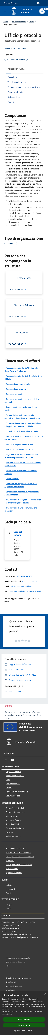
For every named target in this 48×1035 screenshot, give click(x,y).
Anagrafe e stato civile (15, 808)
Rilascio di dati (12, 478)
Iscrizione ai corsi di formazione (19, 449)
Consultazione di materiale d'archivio (22, 431)
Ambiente (10, 860)
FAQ (7, 965)
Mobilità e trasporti (14, 836)
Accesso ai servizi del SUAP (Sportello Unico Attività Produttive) (21, 369)
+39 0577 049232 (30, 581)
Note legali (10, 990)
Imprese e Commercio (15, 820)
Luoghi (9, 904)
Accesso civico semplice (16, 388)
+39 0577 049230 (24, 576)
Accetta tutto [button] (24, 1019)
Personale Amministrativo (17, 791)
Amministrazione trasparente (18, 978)
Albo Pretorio (11, 982)
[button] (24, 1030)
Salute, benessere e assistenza (19, 864)
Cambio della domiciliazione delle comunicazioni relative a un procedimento (22, 417)
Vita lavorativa (12, 816)
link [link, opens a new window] (10, 1014)
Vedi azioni (23, 48)
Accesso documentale (15, 394)
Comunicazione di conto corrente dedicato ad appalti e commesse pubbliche (23, 425)
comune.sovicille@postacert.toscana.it (25, 591)
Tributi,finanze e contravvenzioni (20, 856)
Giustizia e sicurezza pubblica (18, 852)
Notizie (9, 884)
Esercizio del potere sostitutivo (19, 444)
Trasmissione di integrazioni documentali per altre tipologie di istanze (23, 501)
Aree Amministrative (15, 775)
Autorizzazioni (12, 868)
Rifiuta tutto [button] (24, 1025)
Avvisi (8, 892)
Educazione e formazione (16, 848)
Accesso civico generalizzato (18, 383)
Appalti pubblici (12, 824)
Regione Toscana (11, 3)
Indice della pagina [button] (16, 69)
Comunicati (10, 888)
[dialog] (24, 1013)
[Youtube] (12, 759)
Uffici (31, 21)
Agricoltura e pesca (14, 872)
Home (5, 21)
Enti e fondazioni (13, 783)
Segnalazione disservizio (16, 961)
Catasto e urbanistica (15, 828)
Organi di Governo (13, 771)
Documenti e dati (13, 795)
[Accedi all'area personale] (38, 3)
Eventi (8, 908)
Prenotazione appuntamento (18, 957)
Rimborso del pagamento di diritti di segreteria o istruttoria (21, 485)
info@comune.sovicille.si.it (22, 586)
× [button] (45, 994)
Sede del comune (18, 533)
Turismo (9, 832)
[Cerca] (42, 11)
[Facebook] (6, 759)
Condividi (10, 48)
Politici (9, 787)
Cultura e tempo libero (15, 812)
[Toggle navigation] (5, 10)
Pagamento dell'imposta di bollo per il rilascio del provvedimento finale (21, 456)
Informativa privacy (14, 986)
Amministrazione (19, 21)
